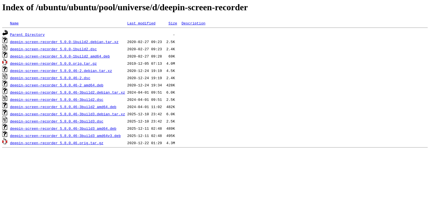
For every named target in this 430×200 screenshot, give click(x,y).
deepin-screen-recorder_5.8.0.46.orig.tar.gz (56, 142)
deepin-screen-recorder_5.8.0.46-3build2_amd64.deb (63, 106)
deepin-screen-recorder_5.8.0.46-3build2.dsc (56, 99)
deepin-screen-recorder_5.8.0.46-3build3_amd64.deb (63, 128)
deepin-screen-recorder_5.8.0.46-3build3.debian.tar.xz (67, 113)
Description (193, 23)
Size (172, 23)
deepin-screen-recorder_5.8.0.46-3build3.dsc (56, 121)
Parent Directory (27, 34)
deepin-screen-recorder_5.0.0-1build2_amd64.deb (60, 56)
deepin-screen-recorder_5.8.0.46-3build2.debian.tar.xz (67, 92)
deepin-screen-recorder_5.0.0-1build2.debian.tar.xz (64, 41)
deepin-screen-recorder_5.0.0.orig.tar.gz (53, 63)
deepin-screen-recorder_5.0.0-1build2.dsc (53, 48)
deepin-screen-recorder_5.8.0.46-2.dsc (50, 77)
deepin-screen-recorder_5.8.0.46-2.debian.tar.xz (61, 70)
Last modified (141, 23)
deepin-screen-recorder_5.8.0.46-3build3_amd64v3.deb (65, 135)
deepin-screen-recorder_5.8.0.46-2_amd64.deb (56, 85)
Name (14, 23)
